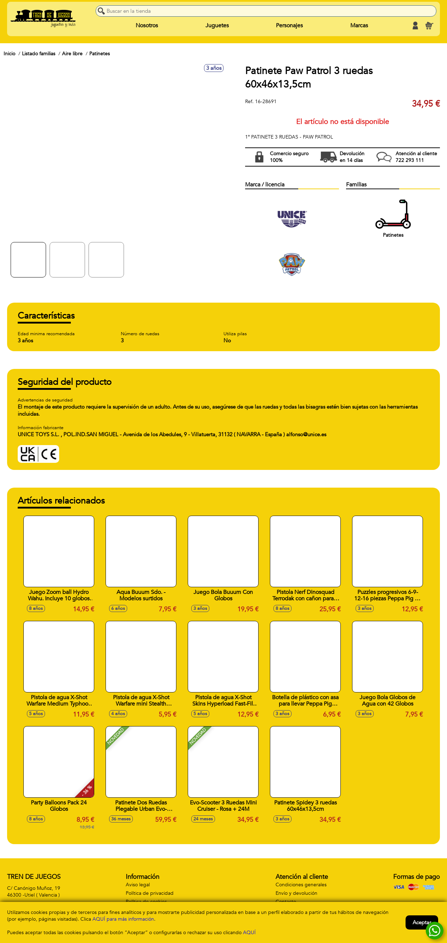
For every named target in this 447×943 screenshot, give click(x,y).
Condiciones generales (301, 884)
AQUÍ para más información (123, 919)
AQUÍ (249, 932)
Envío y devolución (296, 893)
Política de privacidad (150, 893)
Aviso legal (138, 884)
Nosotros (147, 25)
